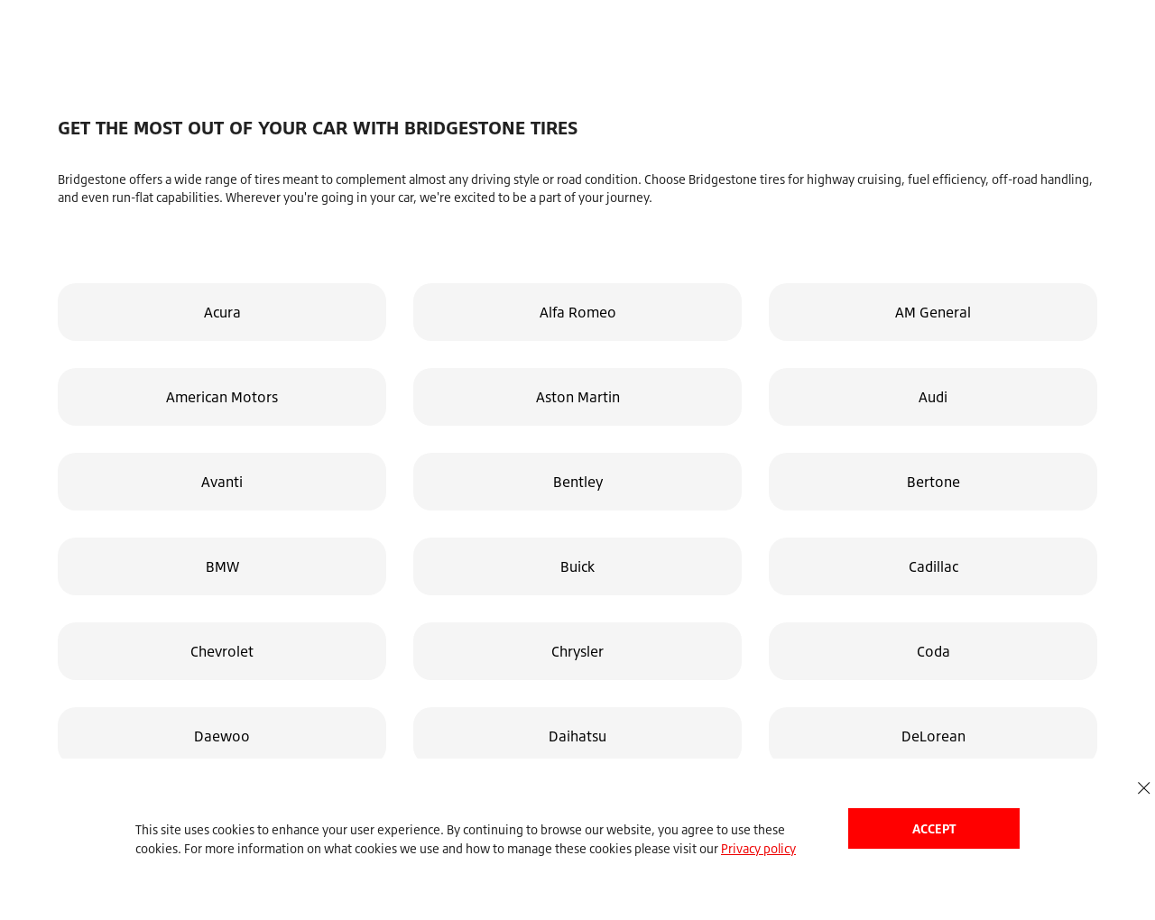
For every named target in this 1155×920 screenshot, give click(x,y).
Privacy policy (758, 848)
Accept (934, 828)
